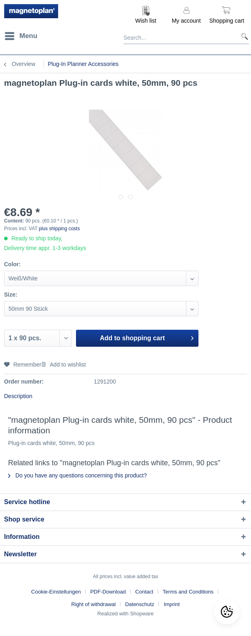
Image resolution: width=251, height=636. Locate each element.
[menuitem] (146, 14)
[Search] (241, 36)
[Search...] (186, 36)
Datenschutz (139, 604)
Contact (144, 592)
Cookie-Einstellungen (56, 592)
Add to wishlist (63, 364)
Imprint (172, 604)
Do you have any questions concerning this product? (77, 475)
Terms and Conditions (188, 592)
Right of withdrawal (93, 604)
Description (18, 396)
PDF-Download (108, 592)
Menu (21, 35)
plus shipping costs (59, 228)
